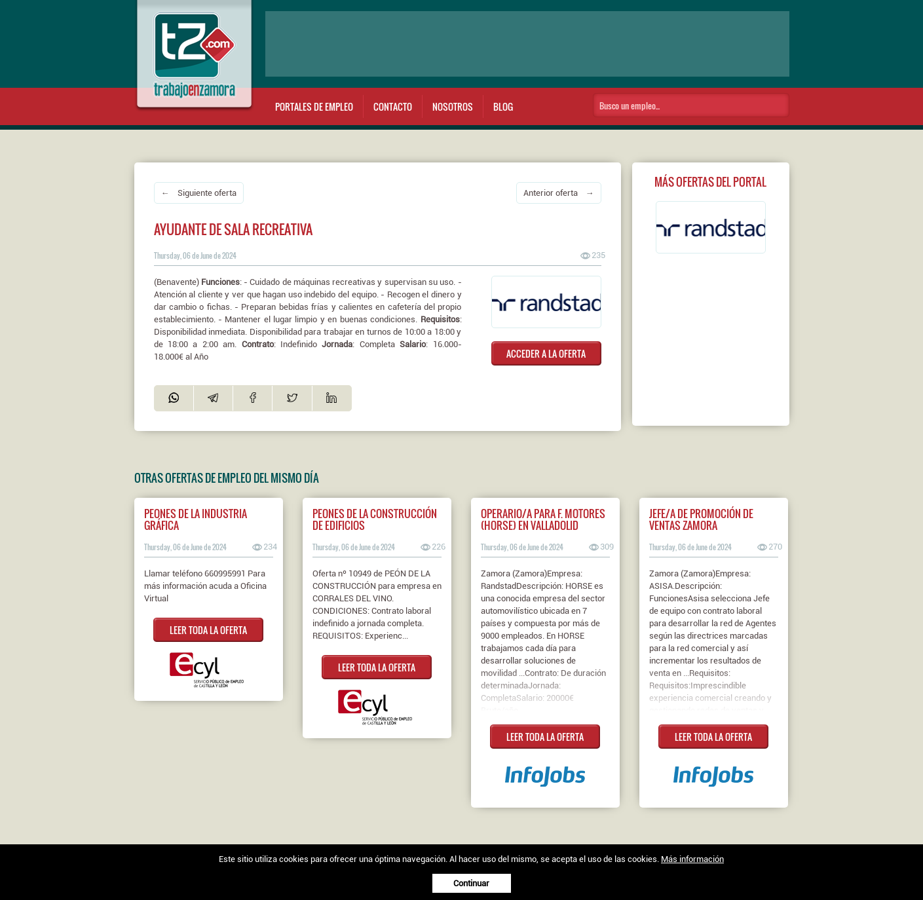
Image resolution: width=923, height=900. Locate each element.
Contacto (392, 106)
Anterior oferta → (558, 193)
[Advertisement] (527, 44)
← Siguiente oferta (198, 193)
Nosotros (452, 106)
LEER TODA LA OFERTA (208, 630)
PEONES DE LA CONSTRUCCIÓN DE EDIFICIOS (374, 519)
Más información (692, 859)
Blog (503, 106)
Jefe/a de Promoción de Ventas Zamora (701, 519)
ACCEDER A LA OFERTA (546, 353)
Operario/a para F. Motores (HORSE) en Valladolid (543, 519)
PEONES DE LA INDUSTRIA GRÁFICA (195, 519)
